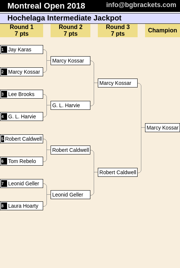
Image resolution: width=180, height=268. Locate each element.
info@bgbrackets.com (141, 5)
